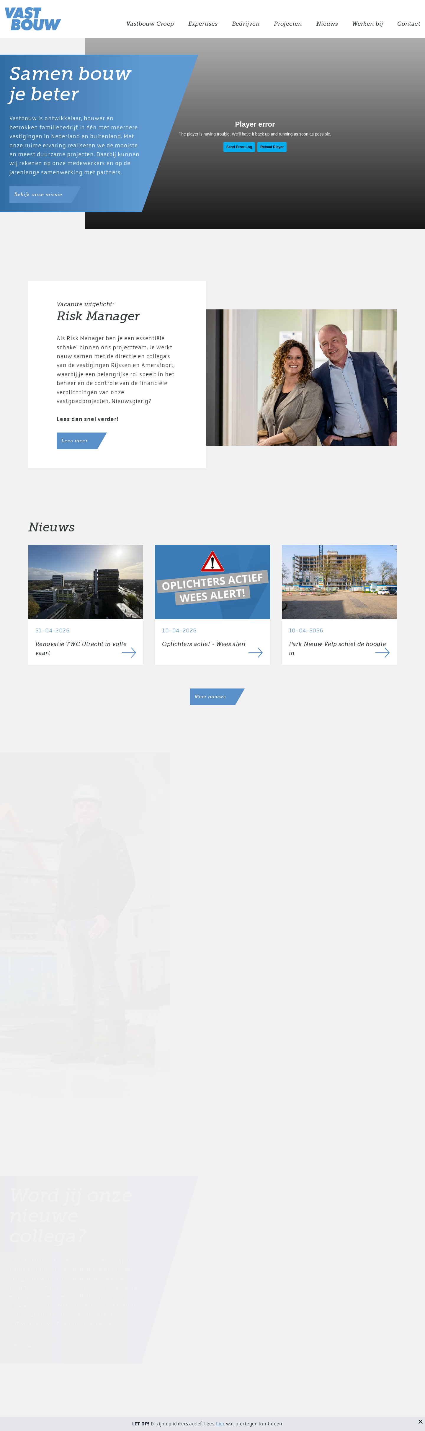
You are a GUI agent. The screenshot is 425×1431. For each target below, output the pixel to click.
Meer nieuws (210, 696)
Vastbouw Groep (150, 24)
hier (220, 1424)
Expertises (203, 24)
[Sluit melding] (420, 1421)
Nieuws (327, 24)
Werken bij (367, 24)
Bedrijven (246, 24)
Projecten (288, 24)
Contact (408, 24)
